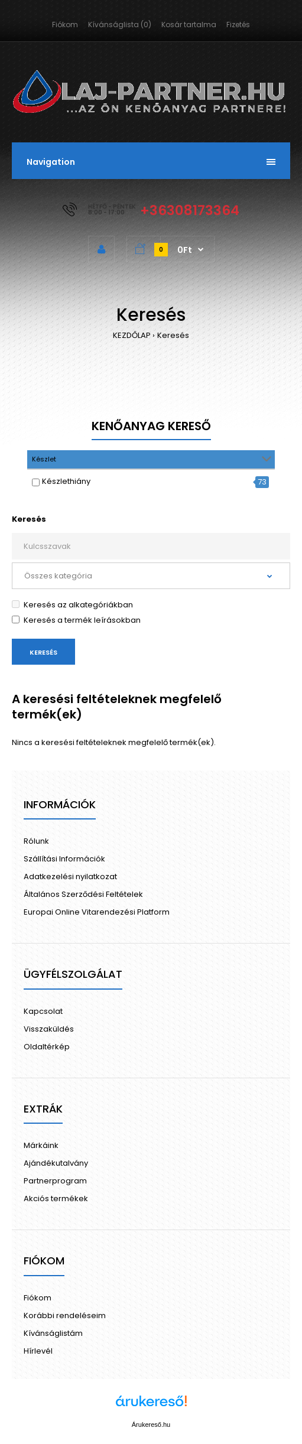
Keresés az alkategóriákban (72, 604)
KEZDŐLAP (132, 335)
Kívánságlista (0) (119, 24)
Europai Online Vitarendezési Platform (97, 912)
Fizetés (238, 24)
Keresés (173, 335)
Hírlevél (38, 1351)
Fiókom (65, 24)
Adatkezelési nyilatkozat (70, 876)
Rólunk (36, 841)
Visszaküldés (49, 1029)
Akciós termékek (56, 1198)
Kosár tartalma (188, 24)
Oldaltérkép (47, 1046)
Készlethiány (66, 481)
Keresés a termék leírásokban (76, 620)
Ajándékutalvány (56, 1163)
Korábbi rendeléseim (65, 1315)
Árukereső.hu (151, 1424)
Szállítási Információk (64, 858)
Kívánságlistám (53, 1333)
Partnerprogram (55, 1180)
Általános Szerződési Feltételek (83, 894)
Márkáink (41, 1145)
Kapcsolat (43, 1011)
